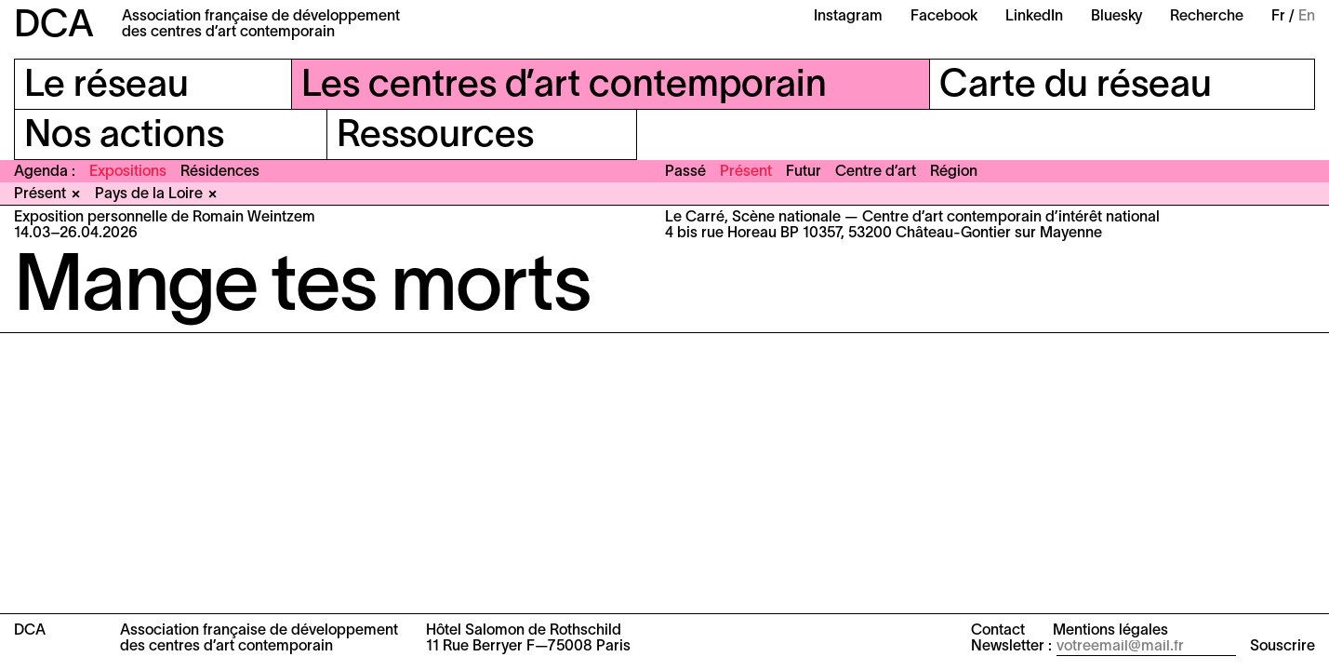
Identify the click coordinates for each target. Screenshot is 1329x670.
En (1306, 16)
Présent (746, 172)
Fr (1278, 16)
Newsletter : (1011, 646)
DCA (54, 26)
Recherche (1206, 16)
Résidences (219, 172)
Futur (803, 172)
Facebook (943, 16)
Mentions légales (1110, 630)
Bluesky (1116, 16)
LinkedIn (1034, 16)
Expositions (127, 172)
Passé (685, 172)
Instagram (848, 16)
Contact (998, 630)
